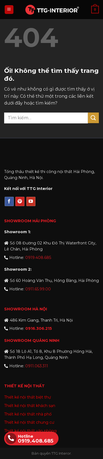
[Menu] (9, 9)
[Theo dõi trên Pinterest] (19, 201)
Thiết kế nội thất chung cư (29, 422)
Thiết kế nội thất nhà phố (28, 414)
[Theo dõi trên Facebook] (9, 201)
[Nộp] (93, 117)
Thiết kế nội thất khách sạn (29, 405)
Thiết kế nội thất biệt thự (27, 397)
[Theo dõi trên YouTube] (30, 201)
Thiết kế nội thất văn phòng (30, 430)
